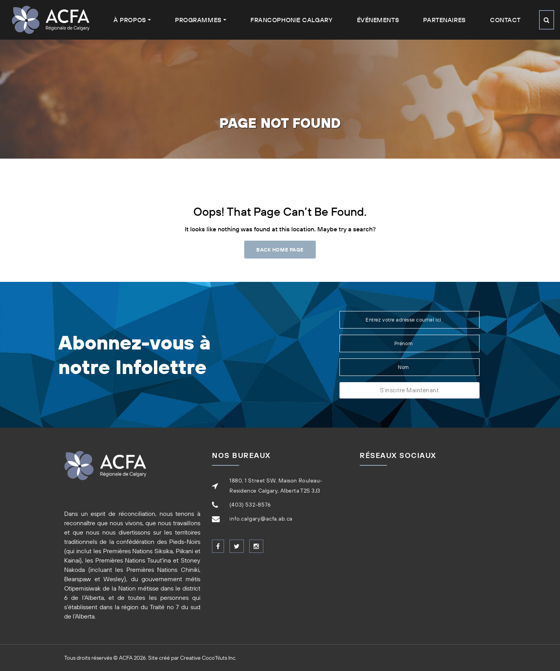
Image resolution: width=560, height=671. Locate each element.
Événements (378, 20)
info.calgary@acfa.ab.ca (260, 518)
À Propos (130, 20)
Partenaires (444, 20)
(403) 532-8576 (250, 504)
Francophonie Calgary (291, 20)
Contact (505, 20)
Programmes (198, 20)
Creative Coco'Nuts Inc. (208, 657)
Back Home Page (279, 249)
